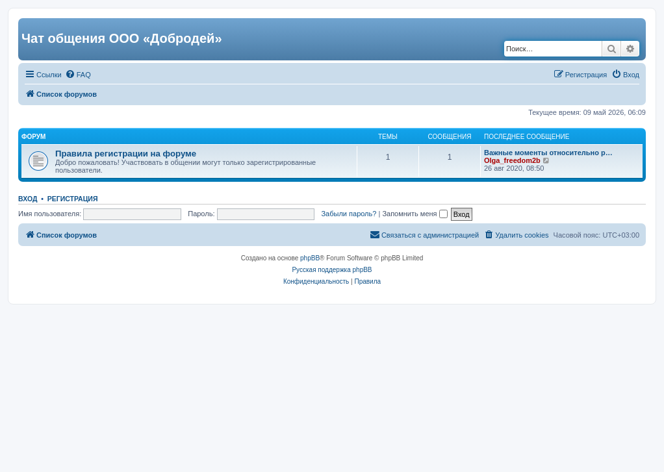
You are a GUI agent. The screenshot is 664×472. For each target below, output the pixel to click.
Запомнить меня (414, 213)
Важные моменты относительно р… (548, 152)
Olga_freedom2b (512, 160)
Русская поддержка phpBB (332, 269)
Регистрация (72, 199)
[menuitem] (78, 74)
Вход (27, 199)
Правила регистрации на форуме (125, 153)
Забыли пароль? (348, 213)
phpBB (310, 258)
